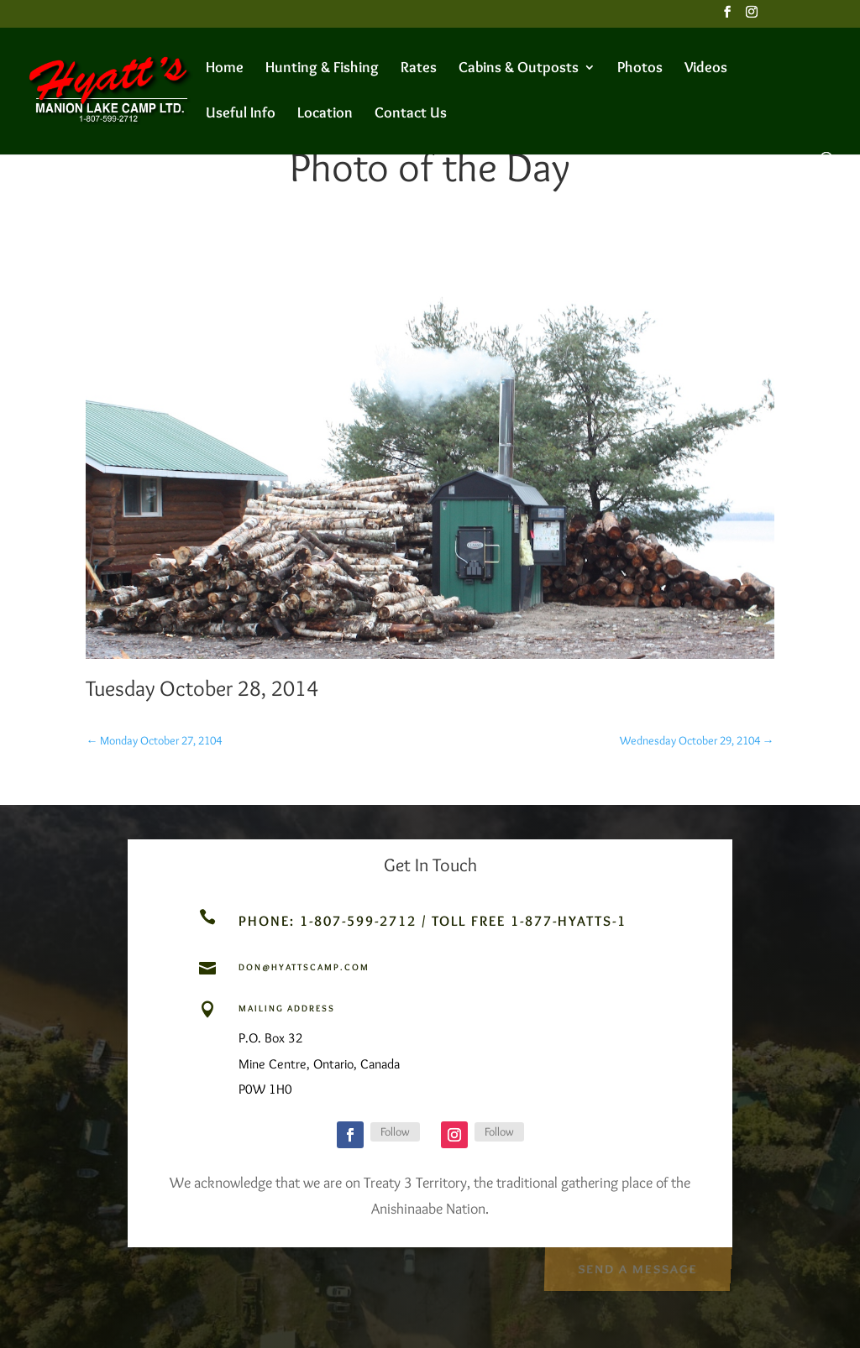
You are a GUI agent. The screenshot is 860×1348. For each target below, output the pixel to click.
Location (325, 114)
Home (225, 68)
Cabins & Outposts (519, 68)
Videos (705, 68)
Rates (419, 68)
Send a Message (637, 1267)
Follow (395, 1131)
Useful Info (240, 114)
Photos (640, 68)
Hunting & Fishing (322, 68)
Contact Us (411, 114)
